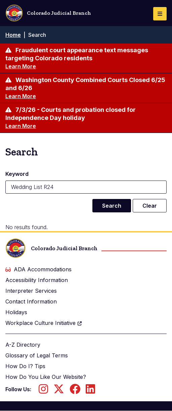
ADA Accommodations (38, 269)
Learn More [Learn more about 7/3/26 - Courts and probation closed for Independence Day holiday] (20, 126)
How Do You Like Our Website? (45, 376)
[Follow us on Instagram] (43, 391)
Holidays (16, 312)
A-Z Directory (22, 344)
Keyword (17, 173)
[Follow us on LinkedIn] (90, 391)
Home (13, 34)
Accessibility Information (36, 280)
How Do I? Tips (25, 366)
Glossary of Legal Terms (36, 355)
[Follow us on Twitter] (58, 391)
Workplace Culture (43, 323)
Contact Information (31, 301)
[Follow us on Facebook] (75, 391)
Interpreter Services (31, 290)
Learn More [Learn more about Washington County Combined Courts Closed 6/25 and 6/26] (20, 96)
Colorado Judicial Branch (48, 13)
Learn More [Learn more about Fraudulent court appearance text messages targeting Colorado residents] (20, 66)
